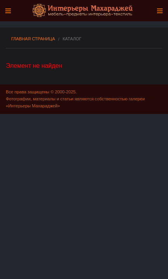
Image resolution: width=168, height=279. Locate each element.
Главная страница (33, 39)
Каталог (72, 39)
